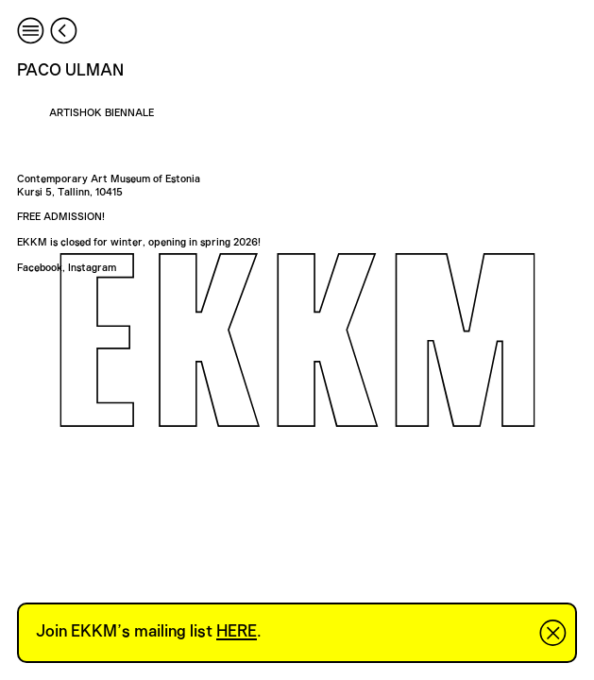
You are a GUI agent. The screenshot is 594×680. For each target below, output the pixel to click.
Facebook (39, 268)
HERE (236, 631)
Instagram (92, 268)
